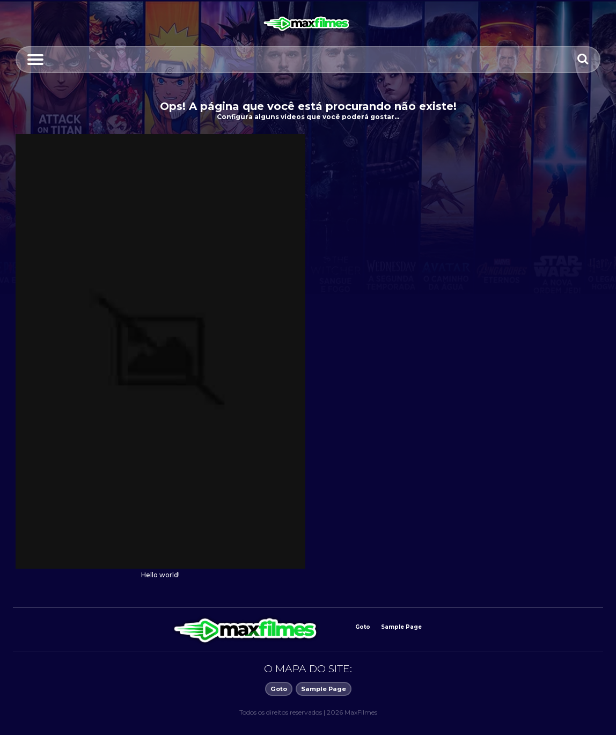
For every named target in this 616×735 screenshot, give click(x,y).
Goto (362, 626)
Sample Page (401, 626)
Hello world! (160, 575)
